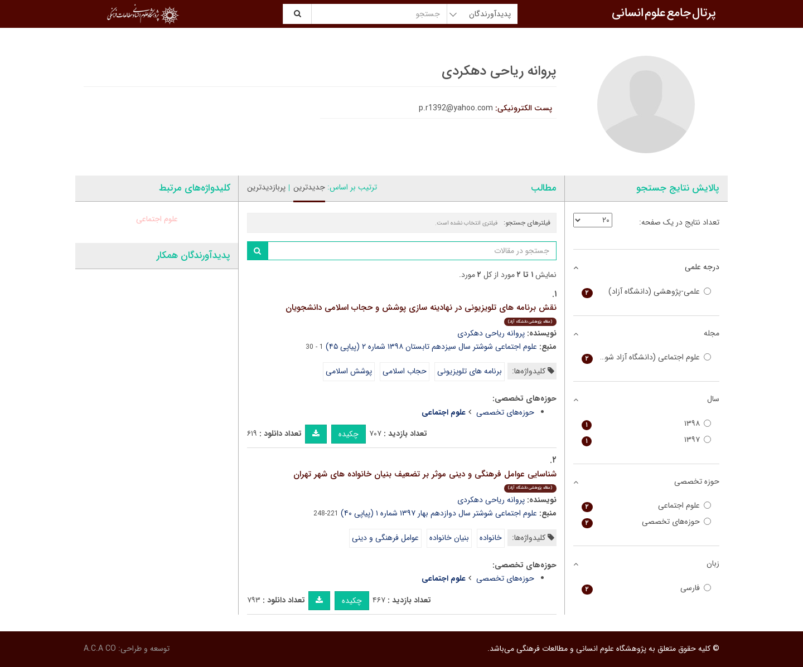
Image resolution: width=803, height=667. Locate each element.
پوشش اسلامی (349, 371)
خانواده (491, 538)
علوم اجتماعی (157, 219)
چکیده (348, 434)
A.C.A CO (100, 648)
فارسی (647, 588)
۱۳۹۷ (647, 440)
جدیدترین (309, 187)
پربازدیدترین (266, 187)
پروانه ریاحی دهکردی (491, 333)
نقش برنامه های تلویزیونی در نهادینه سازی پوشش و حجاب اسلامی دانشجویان (421, 313)
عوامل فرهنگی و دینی (385, 538)
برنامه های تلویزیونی (469, 371)
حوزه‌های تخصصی (505, 412)
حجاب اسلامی (405, 371)
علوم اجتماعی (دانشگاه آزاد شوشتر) (647, 357)
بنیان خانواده (449, 538)
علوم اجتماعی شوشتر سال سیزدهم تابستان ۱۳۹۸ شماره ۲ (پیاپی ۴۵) (431, 346)
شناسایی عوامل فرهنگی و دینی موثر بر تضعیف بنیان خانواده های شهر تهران (425, 480)
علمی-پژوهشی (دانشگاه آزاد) (647, 291)
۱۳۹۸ (647, 423)
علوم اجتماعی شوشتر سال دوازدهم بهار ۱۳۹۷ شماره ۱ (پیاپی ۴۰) (439, 513)
